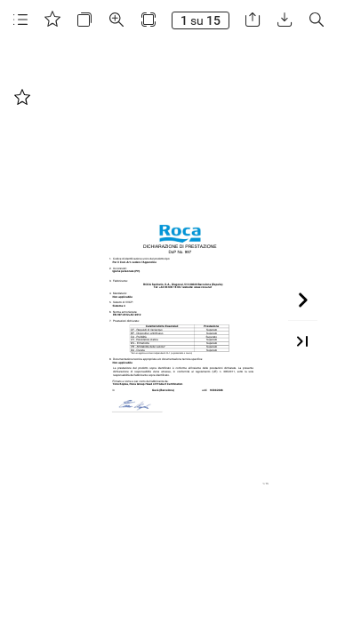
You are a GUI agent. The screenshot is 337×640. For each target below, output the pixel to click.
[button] (20, 20)
